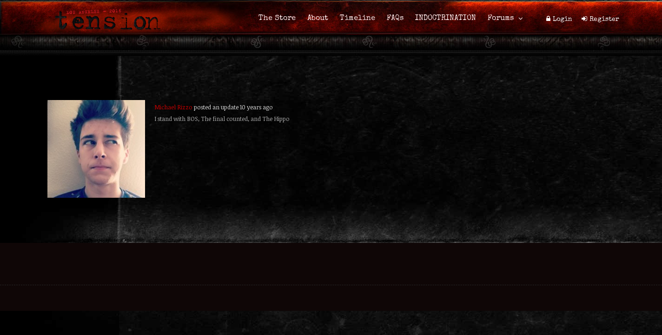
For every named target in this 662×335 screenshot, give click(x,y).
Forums (501, 18)
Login (562, 19)
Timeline (357, 18)
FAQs (395, 18)
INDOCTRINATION (445, 18)
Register (604, 19)
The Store (277, 18)
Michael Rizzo (173, 107)
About (317, 18)
